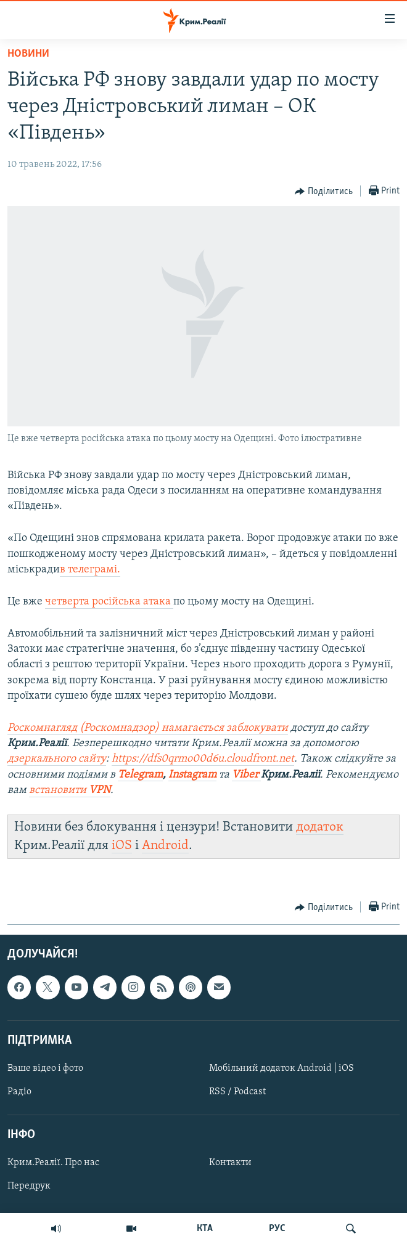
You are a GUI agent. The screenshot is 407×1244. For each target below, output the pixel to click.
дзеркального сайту (56, 759)
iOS (122, 845)
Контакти (230, 1163)
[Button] (324, 191)
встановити (69, 790)
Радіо (19, 1092)
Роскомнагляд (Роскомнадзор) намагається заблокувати (147, 728)
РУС (277, 1229)
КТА (205, 1229)
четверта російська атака (109, 602)
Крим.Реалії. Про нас (53, 1163)
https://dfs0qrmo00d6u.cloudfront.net (203, 759)
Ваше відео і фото (45, 1068)
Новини (28, 54)
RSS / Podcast (237, 1092)
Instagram (192, 775)
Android (165, 845)
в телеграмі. (90, 569)
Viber (246, 775)
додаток (319, 827)
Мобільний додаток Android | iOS (281, 1068)
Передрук (29, 1187)
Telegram (140, 775)
